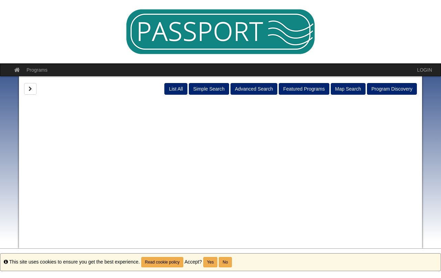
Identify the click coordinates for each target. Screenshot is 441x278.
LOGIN (424, 70)
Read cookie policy (162, 262)
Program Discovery (391, 89)
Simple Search (209, 89)
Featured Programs (304, 89)
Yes (210, 262)
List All (176, 89)
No (225, 262)
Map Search (348, 89)
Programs (37, 70)
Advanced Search (254, 89)
